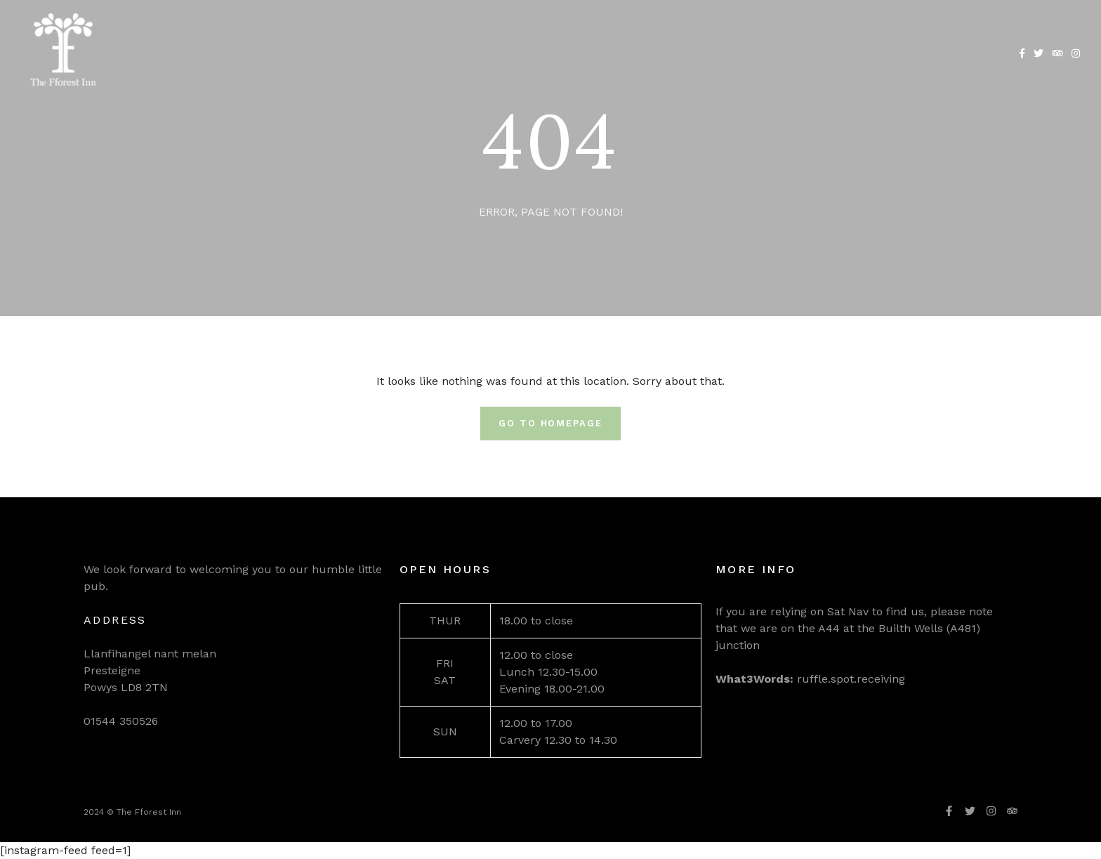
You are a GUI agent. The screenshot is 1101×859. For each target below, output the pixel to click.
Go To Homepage (550, 423)
